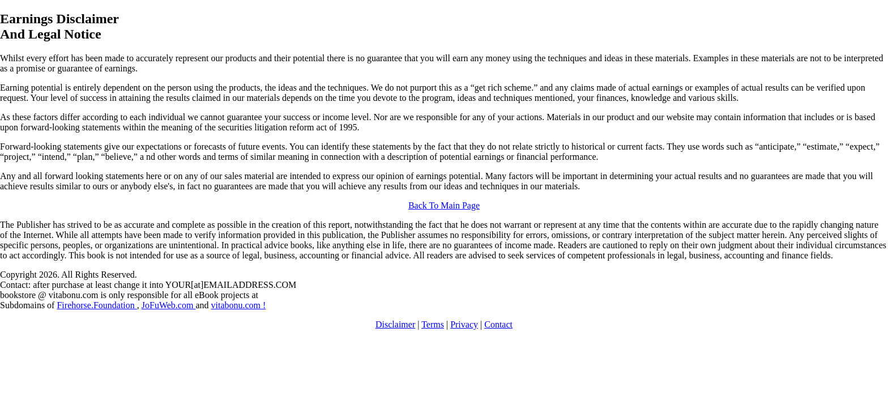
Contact (498, 324)
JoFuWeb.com (169, 305)
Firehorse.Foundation (96, 305)
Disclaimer (395, 324)
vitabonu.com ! (238, 305)
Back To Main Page (444, 205)
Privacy (464, 324)
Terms (432, 324)
